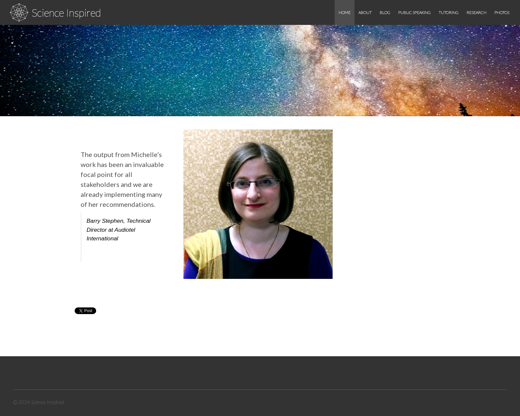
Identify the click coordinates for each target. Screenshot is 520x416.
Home (345, 12)
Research (477, 12)
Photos (501, 12)
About (365, 12)
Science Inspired (66, 12)
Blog (385, 12)
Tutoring (449, 12)
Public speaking (414, 12)
